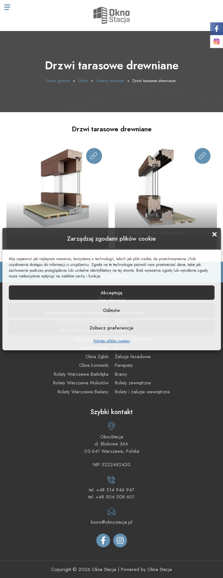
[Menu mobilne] (7, 7)
